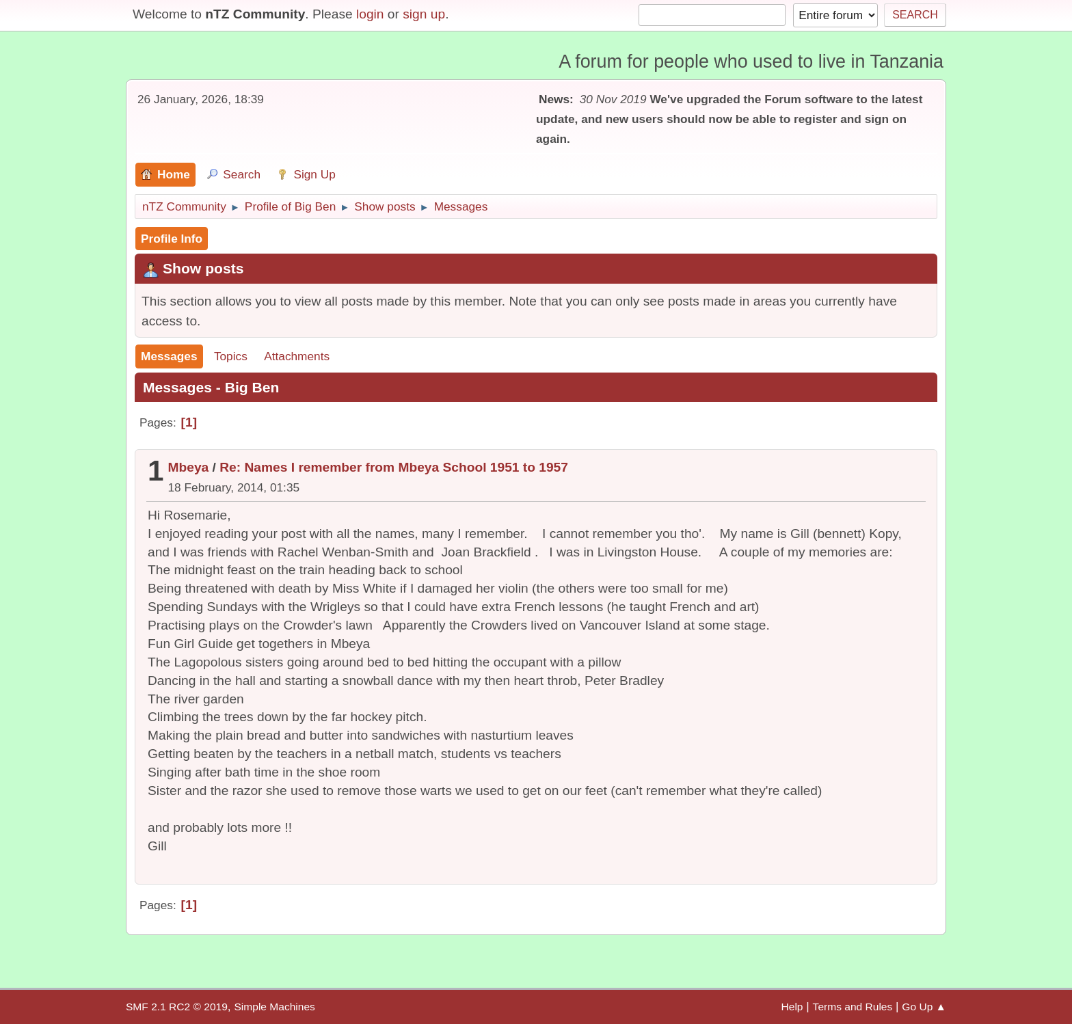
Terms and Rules (853, 1006)
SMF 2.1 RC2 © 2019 (177, 1006)
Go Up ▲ (924, 1006)
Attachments (297, 356)
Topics (230, 356)
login (370, 14)
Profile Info (171, 238)
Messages (169, 356)
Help (792, 1006)
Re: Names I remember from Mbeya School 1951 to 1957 (393, 467)
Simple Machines (274, 1006)
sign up (424, 14)
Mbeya (188, 467)
